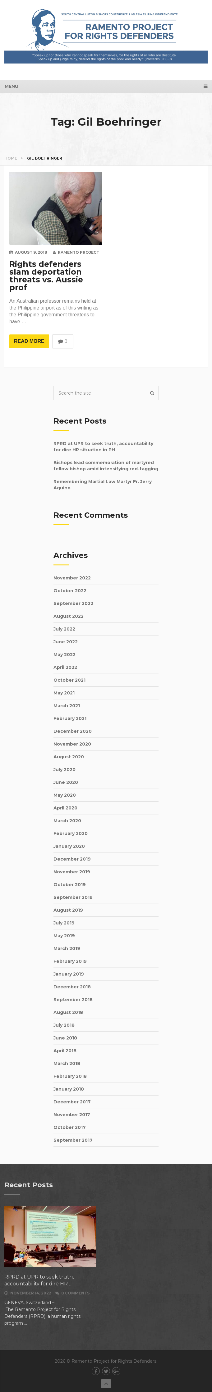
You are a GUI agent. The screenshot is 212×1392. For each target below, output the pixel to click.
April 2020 (65, 808)
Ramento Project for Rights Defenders (113, 1361)
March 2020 (67, 820)
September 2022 (73, 603)
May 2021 (64, 693)
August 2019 (68, 910)
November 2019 (71, 872)
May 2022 (64, 654)
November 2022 (72, 578)
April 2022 (65, 667)
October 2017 (69, 1127)
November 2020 (72, 744)
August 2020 (68, 757)
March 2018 (66, 1063)
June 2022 (65, 642)
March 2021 (66, 705)
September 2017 (73, 1140)
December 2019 (72, 859)
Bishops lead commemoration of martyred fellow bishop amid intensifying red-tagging (105, 466)
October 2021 (69, 680)
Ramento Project (78, 252)
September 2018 (73, 999)
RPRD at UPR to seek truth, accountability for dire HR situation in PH (103, 447)
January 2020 (69, 846)
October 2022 (69, 590)
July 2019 (64, 923)
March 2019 (66, 948)
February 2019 (70, 961)
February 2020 (70, 833)
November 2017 (71, 1114)
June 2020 (65, 782)
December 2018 (72, 987)
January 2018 (68, 1089)
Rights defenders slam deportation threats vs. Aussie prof (46, 275)
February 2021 (69, 718)
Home (10, 158)
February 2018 (70, 1076)
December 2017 (72, 1102)
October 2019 (69, 884)
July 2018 (64, 1025)
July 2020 (64, 769)
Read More (29, 341)
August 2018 (68, 1012)
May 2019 (64, 935)
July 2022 (64, 629)
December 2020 (72, 731)
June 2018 (65, 1038)
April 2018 (64, 1051)
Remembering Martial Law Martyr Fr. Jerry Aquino (102, 485)
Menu (11, 86)
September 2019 (73, 897)
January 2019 (68, 974)
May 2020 (64, 795)
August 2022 (68, 616)
